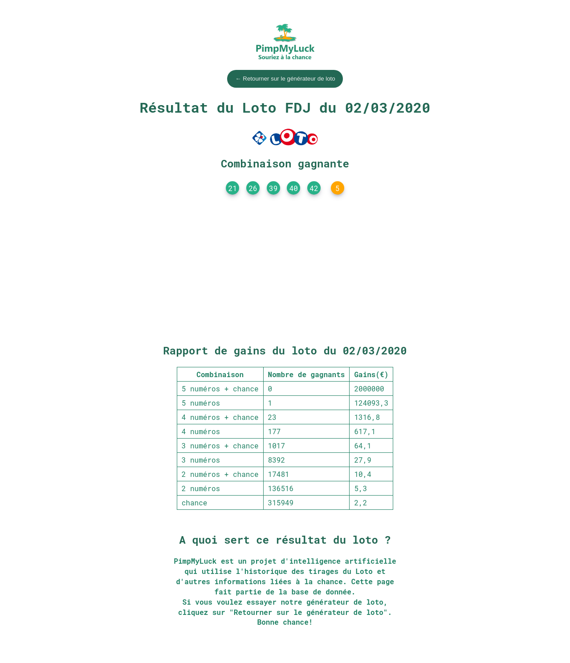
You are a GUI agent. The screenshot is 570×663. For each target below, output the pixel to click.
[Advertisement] (285, 271)
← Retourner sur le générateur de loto (285, 78)
